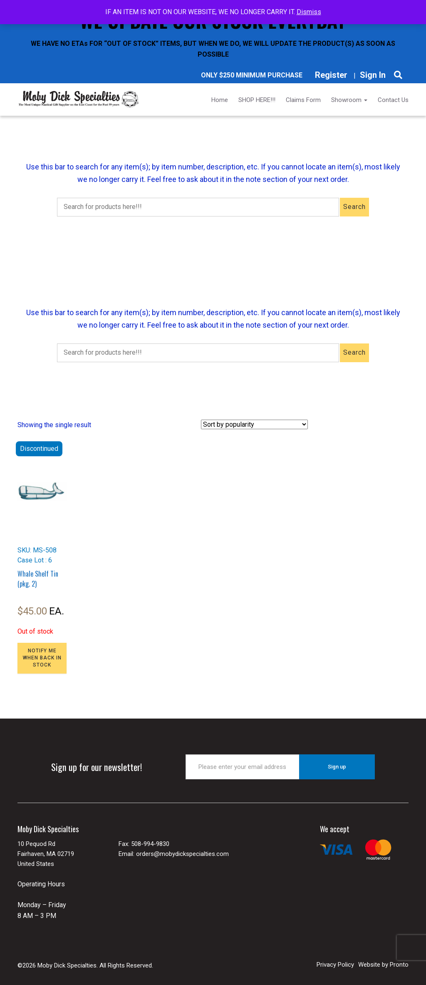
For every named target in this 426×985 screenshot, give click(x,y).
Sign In (373, 75)
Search (354, 207)
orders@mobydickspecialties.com (182, 854)
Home (219, 100)
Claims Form (303, 100)
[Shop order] (254, 424)
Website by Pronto (383, 964)
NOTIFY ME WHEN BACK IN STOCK (42, 658)
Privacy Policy (335, 964)
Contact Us (393, 100)
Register (331, 75)
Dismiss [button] (309, 12)
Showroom (349, 100)
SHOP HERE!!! (256, 100)
